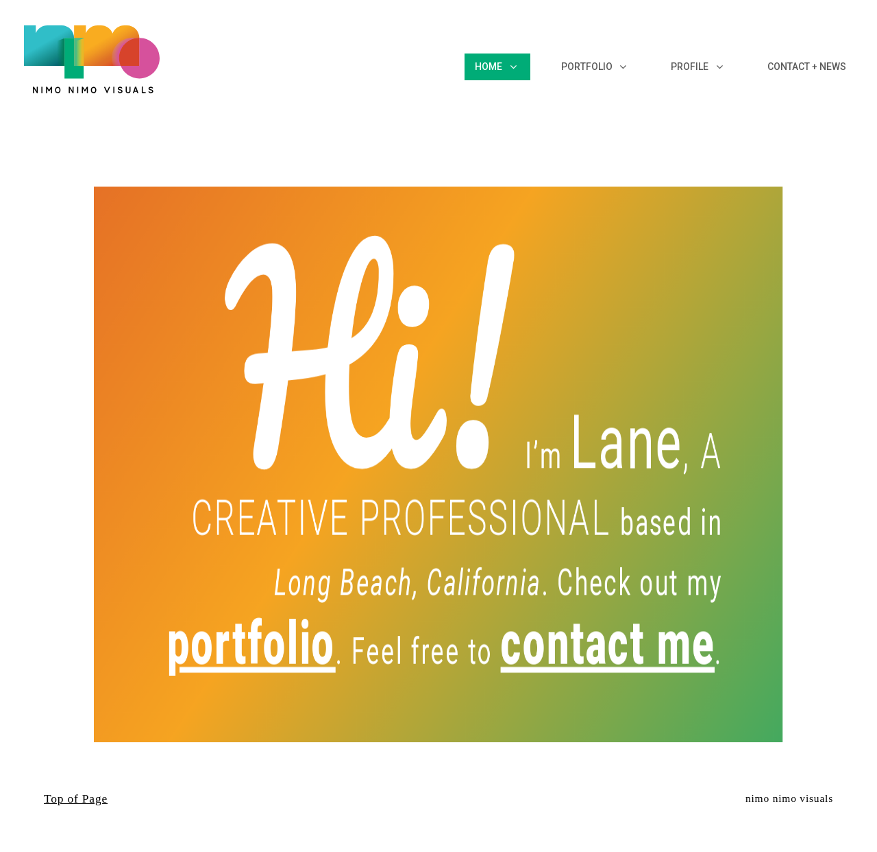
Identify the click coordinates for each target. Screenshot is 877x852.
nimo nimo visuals (789, 798)
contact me (654, 608)
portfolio (199, 608)
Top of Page (76, 798)
